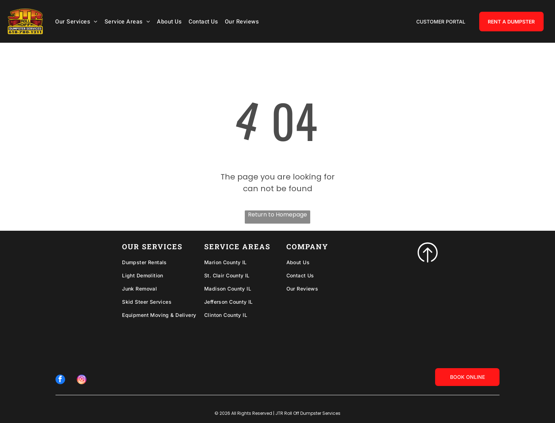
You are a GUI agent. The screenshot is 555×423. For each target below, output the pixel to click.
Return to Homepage (277, 214)
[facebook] (61, 380)
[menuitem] (77, 21)
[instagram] (81, 380)
